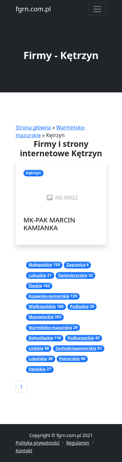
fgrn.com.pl (33, 9)
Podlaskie (79, 306)
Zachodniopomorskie (75, 348)
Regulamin (77, 443)
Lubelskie (38, 358)
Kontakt (24, 450)
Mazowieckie (41, 317)
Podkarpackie (80, 338)
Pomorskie (69, 358)
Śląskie (35, 286)
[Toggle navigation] (97, 9)
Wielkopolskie (42, 306)
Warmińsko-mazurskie (50, 327)
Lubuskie (37, 275)
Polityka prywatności (38, 443)
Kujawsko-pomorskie (49, 296)
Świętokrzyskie (73, 275)
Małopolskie (40, 264)
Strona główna (33, 127)
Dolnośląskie (41, 338)
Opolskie (37, 369)
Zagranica (76, 264)
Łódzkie (36, 348)
